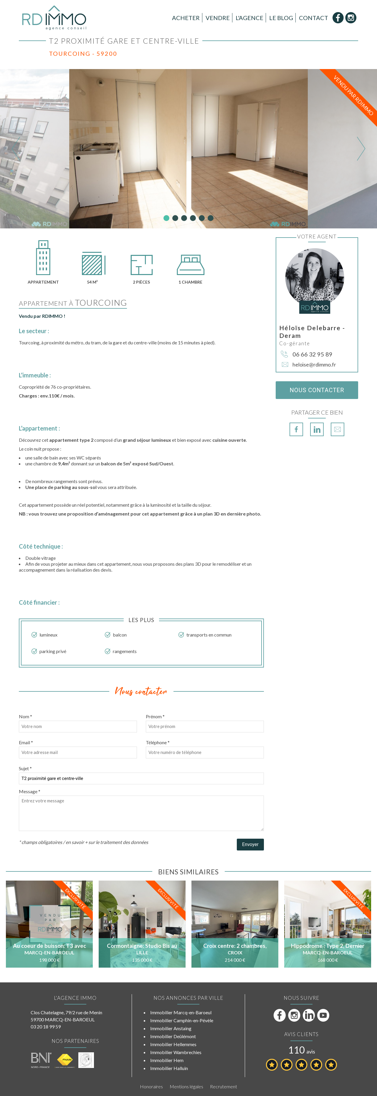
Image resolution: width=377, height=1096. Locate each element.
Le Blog (281, 17)
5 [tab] (202, 218)
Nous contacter (317, 390)
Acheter (186, 17)
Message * (29, 791)
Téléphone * (158, 742)
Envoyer (250, 844)
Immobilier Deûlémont (173, 1036)
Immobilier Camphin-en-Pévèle (181, 1020)
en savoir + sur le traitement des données (107, 842)
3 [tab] (184, 218)
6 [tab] (211, 218)
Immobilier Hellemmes (173, 1044)
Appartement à (73, 303)
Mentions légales (186, 1086)
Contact (313, 17)
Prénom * (155, 716)
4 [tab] (193, 218)
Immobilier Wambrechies (175, 1052)
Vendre (218, 17)
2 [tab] (175, 218)
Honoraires (151, 1086)
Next (361, 149)
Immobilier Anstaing (170, 1028)
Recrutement (223, 1086)
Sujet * (25, 768)
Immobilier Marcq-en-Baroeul (180, 1012)
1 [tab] (166, 218)
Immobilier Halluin (169, 1068)
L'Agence (249, 17)
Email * (26, 742)
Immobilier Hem (166, 1060)
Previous (16, 149)
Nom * (25, 716)
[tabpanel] (188, 148)
